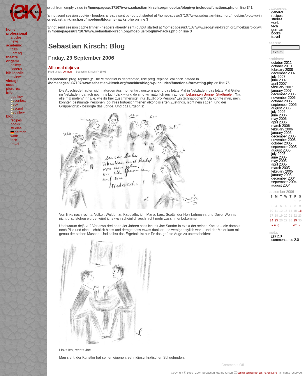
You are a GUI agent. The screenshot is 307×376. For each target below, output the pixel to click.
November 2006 (283, 98)
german (20, 132)
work (14, 136)
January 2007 (281, 91)
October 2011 (281, 62)
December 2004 (283, 178)
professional (16, 33)
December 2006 (283, 94)
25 (276, 220)
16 (300, 210)
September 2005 (284, 147)
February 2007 (282, 87)
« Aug (275, 225)
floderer (16, 69)
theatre (12, 57)
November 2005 (283, 140)
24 (271, 220)
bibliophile (15, 73)
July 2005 (278, 154)
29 (295, 220)
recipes (16, 120)
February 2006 (282, 129)
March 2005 (280, 168)
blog (10, 116)
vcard (18, 108)
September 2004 (284, 182)
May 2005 (279, 161)
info (9, 92)
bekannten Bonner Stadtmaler (209, 94)
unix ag (16, 53)
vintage (12, 81)
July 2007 (278, 76)
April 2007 (279, 84)
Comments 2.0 (285, 240)
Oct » (296, 225)
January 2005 (281, 175)
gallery (16, 65)
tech (14, 140)
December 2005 (283, 136)
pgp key (17, 96)
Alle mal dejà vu (63, 67)
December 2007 (283, 73)
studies (16, 128)
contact (20, 100)
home (11, 29)
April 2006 (279, 122)
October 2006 (281, 101)
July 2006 (278, 112)
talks (14, 49)
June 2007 (279, 80)
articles (16, 37)
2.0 (276, 236)
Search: (275, 43)
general (277, 12)
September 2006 (284, 105)
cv (16, 104)
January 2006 (281, 133)
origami (12, 61)
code (10, 85)
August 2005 (281, 150)
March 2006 (280, 126)
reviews (16, 77)
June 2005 (279, 157)
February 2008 (282, 69)
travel (15, 144)
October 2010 (281, 66)
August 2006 (281, 108)
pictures (13, 89)
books (15, 124)
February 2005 (282, 171)
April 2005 (279, 164)
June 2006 (279, 115)
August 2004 (281, 185)
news (15, 41)
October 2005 (281, 143)
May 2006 (279, 119)
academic (14, 45)
